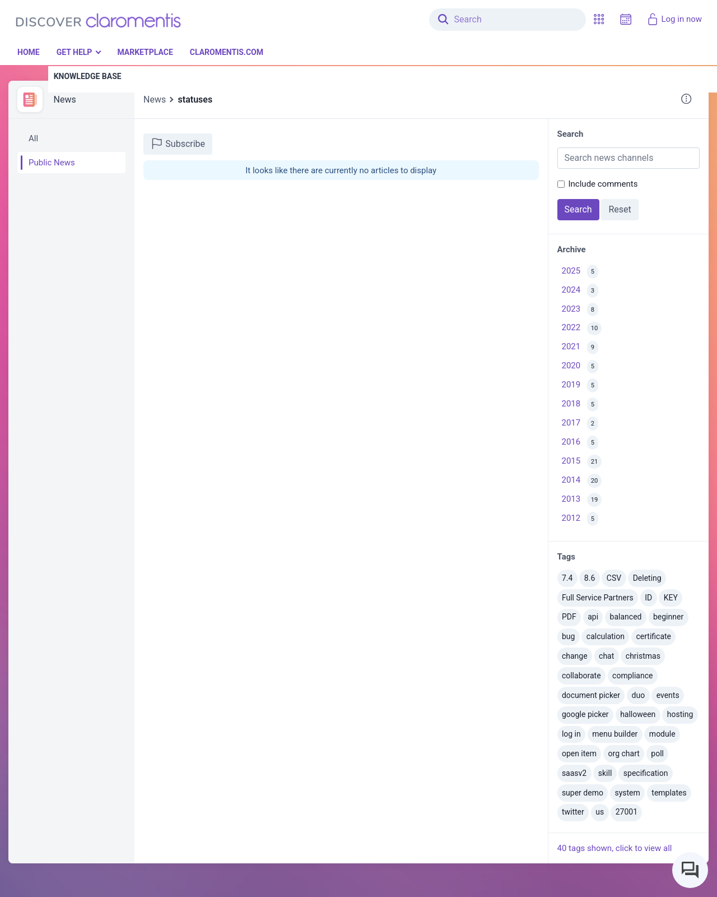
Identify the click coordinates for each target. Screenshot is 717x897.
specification (645, 773)
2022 (582, 329)
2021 (580, 348)
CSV (614, 578)
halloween (637, 714)
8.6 (589, 578)
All (33, 138)
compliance (632, 675)
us (599, 811)
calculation (605, 636)
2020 (580, 367)
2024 (580, 291)
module (662, 733)
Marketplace (145, 52)
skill (605, 773)
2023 (580, 310)
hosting (680, 714)
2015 (582, 462)
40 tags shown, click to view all (614, 848)
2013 (582, 500)
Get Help (74, 52)
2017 (580, 424)
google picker (585, 714)
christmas (643, 655)
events (668, 695)
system (627, 792)
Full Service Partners (598, 597)
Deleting (647, 578)
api (593, 616)
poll (657, 753)
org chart (624, 753)
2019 (580, 385)
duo (638, 695)
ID (648, 597)
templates (668, 792)
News (65, 99)
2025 (580, 272)
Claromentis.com (226, 52)
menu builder (614, 733)
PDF (569, 616)
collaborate (581, 675)
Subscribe (178, 143)
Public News (52, 163)
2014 (582, 481)
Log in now (674, 19)
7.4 (567, 578)
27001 (626, 811)
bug (568, 636)
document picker (591, 695)
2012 (580, 519)
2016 (580, 443)
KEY (671, 597)
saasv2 (574, 773)
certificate (654, 636)
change (575, 655)
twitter (573, 811)
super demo (582, 792)
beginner (668, 616)
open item (579, 753)
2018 (580, 404)
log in (571, 733)
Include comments (603, 184)
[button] (599, 19)
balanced (626, 616)
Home (28, 52)
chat (606, 655)
